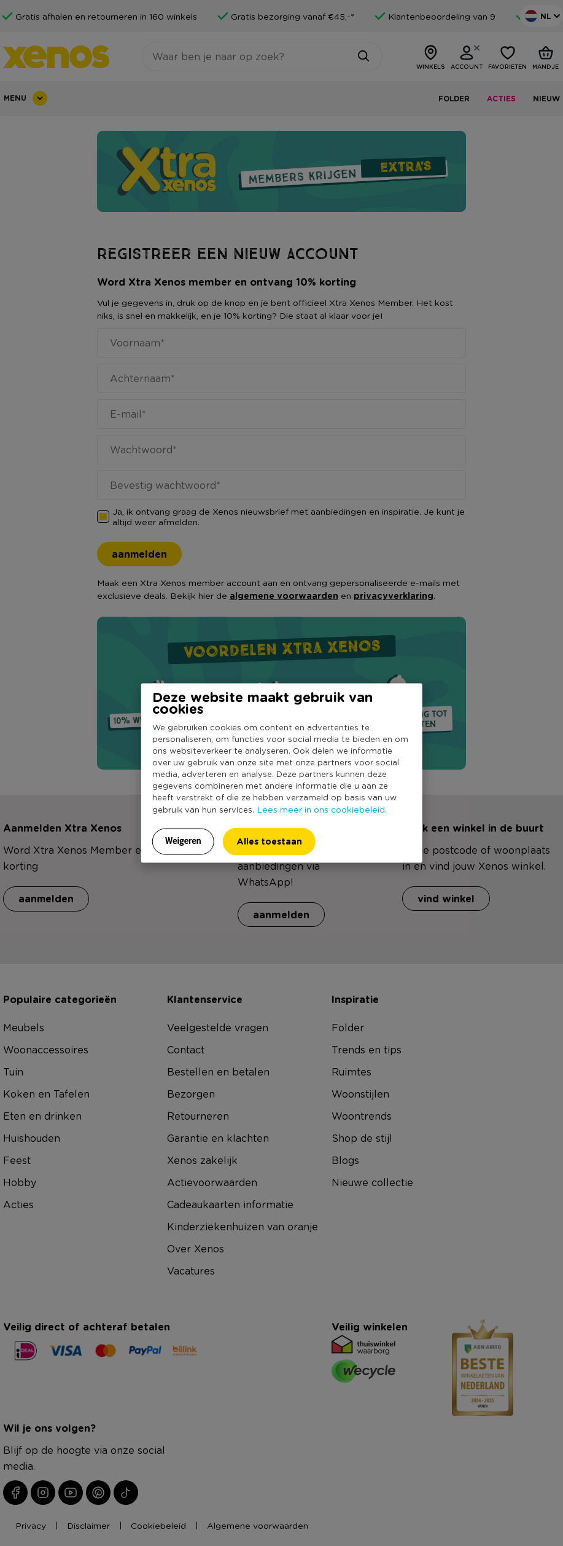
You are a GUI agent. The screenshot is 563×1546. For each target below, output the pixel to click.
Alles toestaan (269, 840)
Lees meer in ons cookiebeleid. (322, 808)
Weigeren (183, 840)
